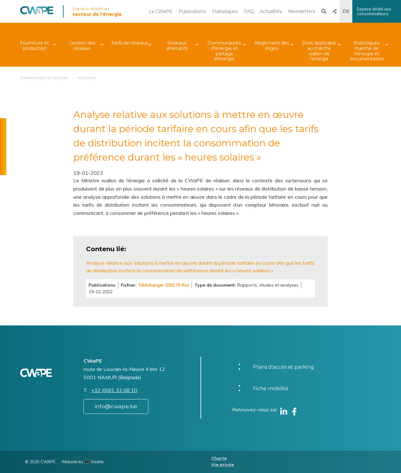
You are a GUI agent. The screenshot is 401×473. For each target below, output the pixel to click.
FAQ (249, 11)
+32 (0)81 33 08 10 (114, 390)
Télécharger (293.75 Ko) (163, 285)
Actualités (271, 11)
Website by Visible (82, 461)
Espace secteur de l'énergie (44, 77)
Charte (219, 458)
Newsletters (301, 11)
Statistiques (225, 11)
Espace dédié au (97, 11)
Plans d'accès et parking (283, 367)
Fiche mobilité (270, 388)
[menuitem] (34, 45)
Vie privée (222, 464)
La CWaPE (160, 11)
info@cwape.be (116, 406)
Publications (192, 11)
